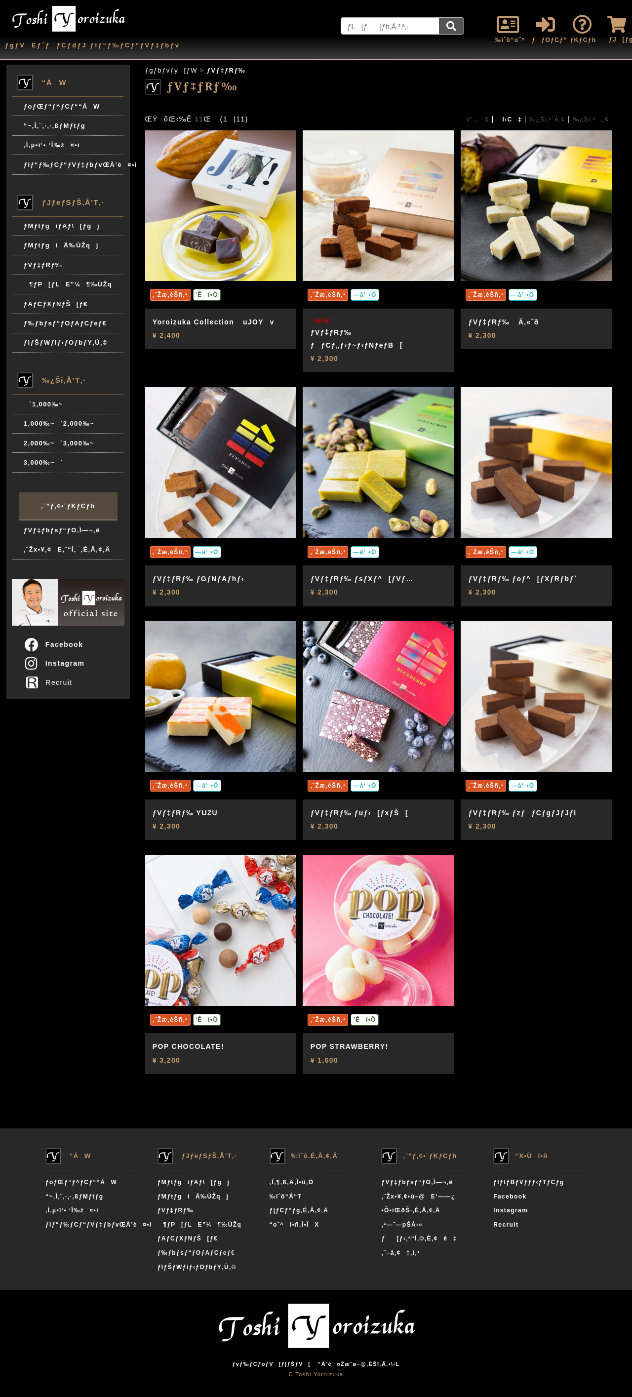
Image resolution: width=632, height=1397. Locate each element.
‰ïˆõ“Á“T (286, 1196)
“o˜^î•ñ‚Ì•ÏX (294, 1224)
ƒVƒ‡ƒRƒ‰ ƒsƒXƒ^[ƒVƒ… (362, 579)
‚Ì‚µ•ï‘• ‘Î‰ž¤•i (52, 145)
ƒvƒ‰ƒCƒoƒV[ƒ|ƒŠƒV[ (271, 1364)
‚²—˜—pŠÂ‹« (402, 1224)
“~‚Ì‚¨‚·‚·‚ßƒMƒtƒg (54, 125)
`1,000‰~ (43, 404)
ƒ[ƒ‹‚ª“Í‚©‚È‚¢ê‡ (419, 1238)
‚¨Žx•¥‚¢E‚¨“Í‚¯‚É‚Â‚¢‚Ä (67, 549)
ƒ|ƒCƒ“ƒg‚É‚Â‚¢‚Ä (299, 1210)
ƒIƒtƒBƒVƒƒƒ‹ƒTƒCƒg (528, 1182)
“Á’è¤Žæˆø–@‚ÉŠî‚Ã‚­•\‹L (359, 1364)
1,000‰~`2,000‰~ (59, 423)
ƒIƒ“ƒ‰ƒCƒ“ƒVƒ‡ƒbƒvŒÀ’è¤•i (74, 164)
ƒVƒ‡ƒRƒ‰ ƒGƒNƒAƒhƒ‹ (198, 579)
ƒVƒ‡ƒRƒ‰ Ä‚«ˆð (504, 322)
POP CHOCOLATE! (188, 1046)
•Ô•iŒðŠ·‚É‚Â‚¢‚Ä (410, 1210)
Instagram (54, 663)
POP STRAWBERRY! (350, 1046)
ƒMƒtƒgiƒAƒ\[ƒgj (62, 226)
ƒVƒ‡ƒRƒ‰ (43, 265)
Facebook (53, 644)
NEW (322, 321)
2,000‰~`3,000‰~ (59, 443)
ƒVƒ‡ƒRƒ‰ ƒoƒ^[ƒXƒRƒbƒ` (523, 579)
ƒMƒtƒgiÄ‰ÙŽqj (61, 245)
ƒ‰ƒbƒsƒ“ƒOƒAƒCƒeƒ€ (65, 323)
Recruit (51, 682)
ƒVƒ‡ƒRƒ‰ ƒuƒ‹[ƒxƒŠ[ (359, 813)
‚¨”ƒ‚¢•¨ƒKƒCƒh (68, 506)
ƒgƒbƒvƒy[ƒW (171, 70)
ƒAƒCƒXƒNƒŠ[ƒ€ (56, 304)
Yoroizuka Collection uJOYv (214, 322)
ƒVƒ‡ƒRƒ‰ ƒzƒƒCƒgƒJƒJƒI (523, 813)
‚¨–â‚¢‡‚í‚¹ (400, 1252)
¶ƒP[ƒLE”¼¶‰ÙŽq (68, 284)
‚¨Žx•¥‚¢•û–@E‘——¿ (418, 1196)
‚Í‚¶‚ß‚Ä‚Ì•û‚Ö (292, 1182)
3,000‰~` (43, 462)
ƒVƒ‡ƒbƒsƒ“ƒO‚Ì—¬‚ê (62, 530)
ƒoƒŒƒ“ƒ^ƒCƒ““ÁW (62, 106)
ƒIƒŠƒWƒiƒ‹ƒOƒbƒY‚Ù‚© (66, 342)
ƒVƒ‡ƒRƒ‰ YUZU (185, 813)
